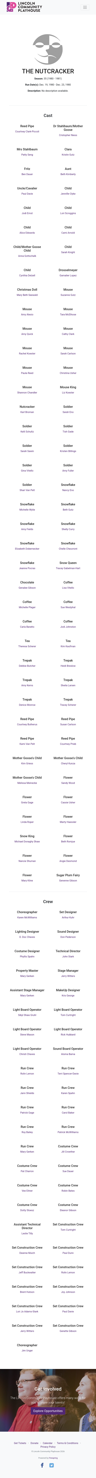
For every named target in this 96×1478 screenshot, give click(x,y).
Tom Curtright (68, 1015)
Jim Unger (27, 1350)
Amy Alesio (27, 314)
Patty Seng (27, 154)
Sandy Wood (68, 783)
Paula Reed (27, 373)
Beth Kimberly (68, 174)
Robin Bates (68, 1190)
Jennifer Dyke (68, 193)
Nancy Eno (68, 490)
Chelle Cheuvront (68, 548)
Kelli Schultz (27, 431)
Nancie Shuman (27, 861)
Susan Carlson (68, 724)
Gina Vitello (27, 470)
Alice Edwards (27, 232)
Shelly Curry (68, 529)
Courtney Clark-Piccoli (27, 131)
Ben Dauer (27, 174)
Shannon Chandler (27, 392)
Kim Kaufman (68, 646)
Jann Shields (27, 1093)
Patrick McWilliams (68, 1132)
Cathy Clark (68, 334)
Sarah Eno (68, 412)
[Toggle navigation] (85, 7)
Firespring (53, 1458)
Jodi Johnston (68, 626)
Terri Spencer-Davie (68, 1073)
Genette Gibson (68, 1331)
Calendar (47, 1443)
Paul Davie (27, 193)
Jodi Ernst (27, 213)
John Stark (68, 956)
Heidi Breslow (68, 665)
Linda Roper (27, 822)
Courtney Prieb (68, 744)
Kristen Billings (68, 451)
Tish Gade (68, 431)
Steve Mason (27, 1034)
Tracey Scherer (68, 704)
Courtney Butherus (27, 724)
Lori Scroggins (68, 213)
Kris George (68, 995)
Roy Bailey (27, 1132)
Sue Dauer (68, 1171)
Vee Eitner (27, 1190)
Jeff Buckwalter (27, 1272)
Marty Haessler (68, 822)
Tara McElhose (68, 314)
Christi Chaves (27, 1054)
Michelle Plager (27, 607)
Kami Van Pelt (27, 744)
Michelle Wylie (27, 509)
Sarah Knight (68, 252)
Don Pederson (68, 937)
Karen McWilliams (27, 917)
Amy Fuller (68, 470)
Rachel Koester (27, 353)
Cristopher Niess (68, 135)
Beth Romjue (68, 841)
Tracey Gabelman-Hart (68, 568)
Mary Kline (27, 880)
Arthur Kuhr (68, 917)
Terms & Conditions (67, 1443)
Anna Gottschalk (27, 256)
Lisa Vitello (68, 587)
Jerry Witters (68, 976)
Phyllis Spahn (27, 956)
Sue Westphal (68, 607)
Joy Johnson (68, 1292)
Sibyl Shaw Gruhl (27, 1015)
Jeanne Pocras (27, 568)
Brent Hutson (27, 1292)
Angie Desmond (68, 861)
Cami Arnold (68, 232)
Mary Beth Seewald (27, 295)
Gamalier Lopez (68, 275)
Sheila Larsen (68, 685)
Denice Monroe (27, 704)
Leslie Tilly (27, 1233)
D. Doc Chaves (27, 937)
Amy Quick (27, 334)
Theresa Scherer (27, 646)
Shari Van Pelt (27, 490)
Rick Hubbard (68, 1034)
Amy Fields (27, 529)
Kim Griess (27, 763)
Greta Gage (27, 802)
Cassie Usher (68, 802)
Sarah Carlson (68, 353)
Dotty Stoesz (27, 1210)
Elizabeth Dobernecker (27, 548)
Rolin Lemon (27, 1073)
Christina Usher (68, 373)
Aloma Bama (68, 1054)
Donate (34, 1443)
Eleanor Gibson (68, 1210)
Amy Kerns (27, 685)
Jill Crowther (68, 1151)
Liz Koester (68, 392)
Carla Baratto (27, 626)
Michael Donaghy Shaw (27, 841)
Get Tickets (20, 1443)
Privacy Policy (48, 1446)
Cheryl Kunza (68, 763)
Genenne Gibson (68, 880)
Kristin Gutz (68, 154)
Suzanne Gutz (68, 295)
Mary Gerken (27, 976)
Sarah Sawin (27, 451)
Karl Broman (27, 412)
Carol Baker (68, 1112)
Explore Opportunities (48, 1411)
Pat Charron (27, 1171)
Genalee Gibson (27, 587)
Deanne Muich (27, 1253)
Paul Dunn (68, 1253)
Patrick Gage (27, 1112)
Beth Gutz (68, 509)
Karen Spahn (68, 1093)
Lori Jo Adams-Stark (27, 1311)
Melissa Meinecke (27, 783)
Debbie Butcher (27, 665)
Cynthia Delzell (27, 275)
